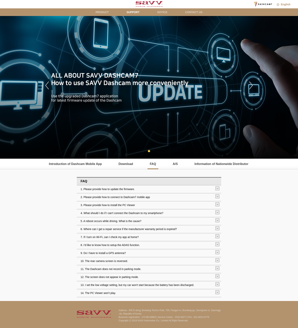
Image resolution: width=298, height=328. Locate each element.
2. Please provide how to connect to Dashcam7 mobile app (115, 197)
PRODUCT (102, 12)
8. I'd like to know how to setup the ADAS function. (110, 245)
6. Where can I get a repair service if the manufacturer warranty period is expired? (129, 229)
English (283, 4)
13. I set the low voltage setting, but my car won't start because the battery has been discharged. (137, 285)
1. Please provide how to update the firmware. (108, 189)
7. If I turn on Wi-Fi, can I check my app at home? (110, 237)
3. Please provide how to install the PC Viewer (108, 205)
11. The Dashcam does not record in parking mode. (111, 269)
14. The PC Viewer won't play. (98, 293)
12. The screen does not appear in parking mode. (110, 277)
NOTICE (162, 12)
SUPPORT (133, 12)
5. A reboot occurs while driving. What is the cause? (111, 221)
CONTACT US (193, 12)
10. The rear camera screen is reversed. (104, 261)
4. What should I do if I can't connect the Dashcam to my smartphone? (122, 213)
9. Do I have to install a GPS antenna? (103, 253)
